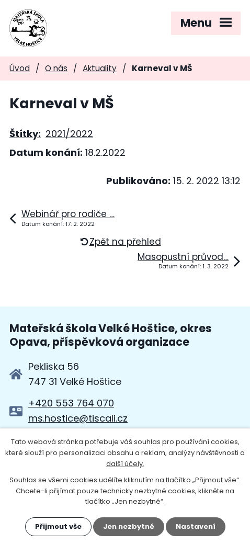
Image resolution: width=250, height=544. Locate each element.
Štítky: (25, 133)
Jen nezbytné (128, 526)
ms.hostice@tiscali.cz (78, 418)
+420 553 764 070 (71, 403)
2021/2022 (69, 133)
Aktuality (100, 68)
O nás (56, 68)
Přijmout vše (58, 526)
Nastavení (195, 526)
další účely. (125, 464)
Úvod (19, 68)
